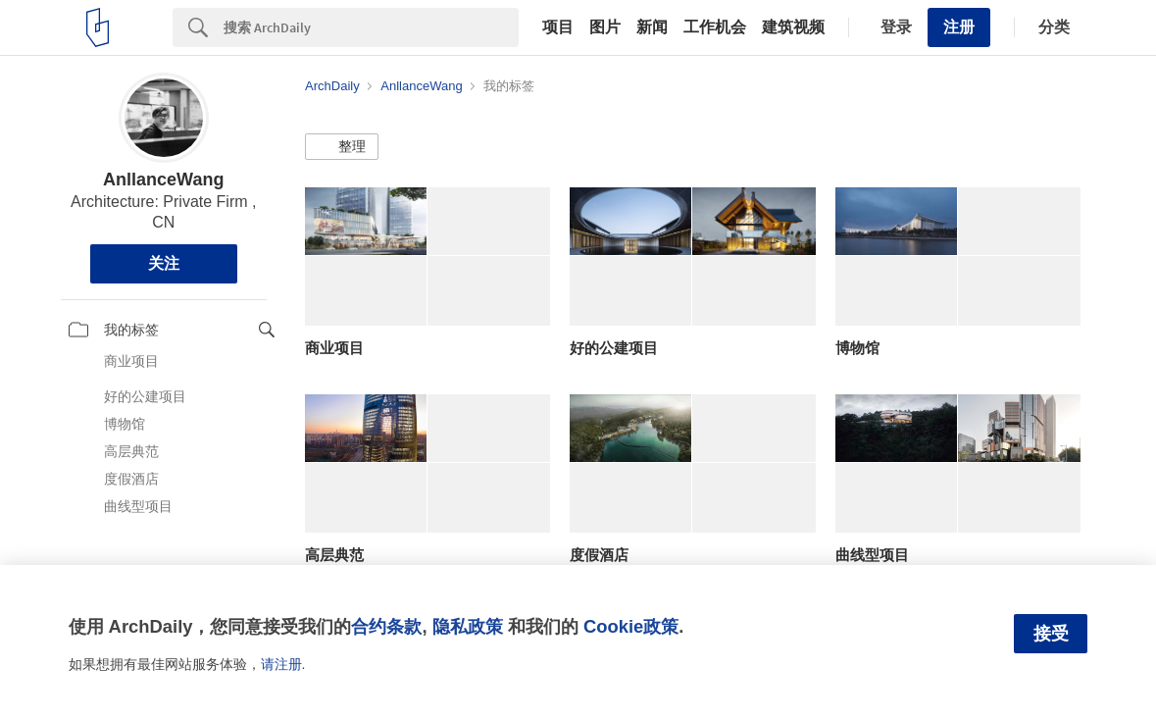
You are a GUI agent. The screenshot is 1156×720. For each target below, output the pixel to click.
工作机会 (714, 27)
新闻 (652, 27)
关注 (163, 263)
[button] (341, 147)
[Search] (371, 27)
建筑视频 (793, 27)
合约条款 (386, 626)
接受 (1051, 633)
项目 (558, 27)
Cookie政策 (631, 626)
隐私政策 (467, 626)
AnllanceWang (163, 179)
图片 (605, 27)
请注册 (281, 664)
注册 (959, 27)
